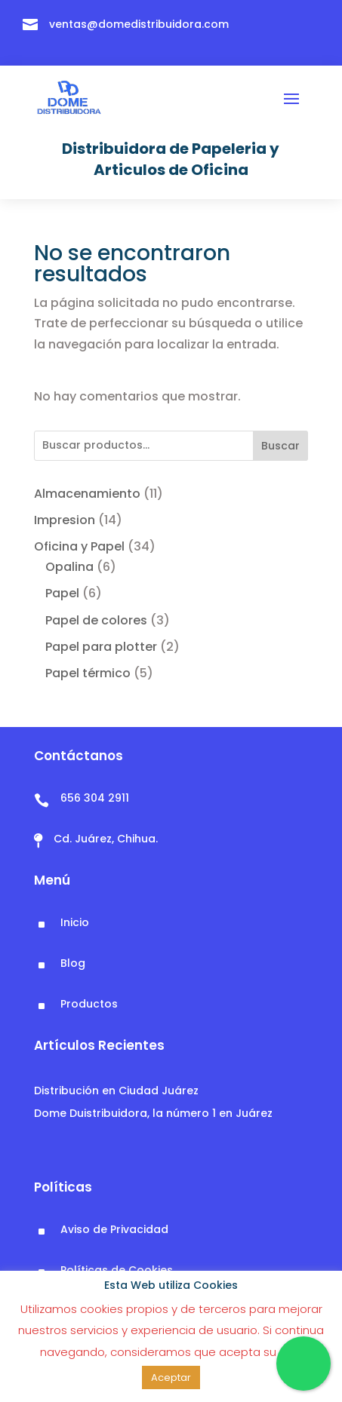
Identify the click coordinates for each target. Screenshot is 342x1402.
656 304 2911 (94, 797)
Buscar (280, 445)
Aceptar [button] (171, 1377)
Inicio (74, 922)
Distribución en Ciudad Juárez (116, 1090)
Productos (89, 1003)
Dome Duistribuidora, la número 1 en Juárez (153, 1113)
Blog (72, 963)
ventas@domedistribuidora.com (139, 24)
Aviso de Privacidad (114, 1229)
